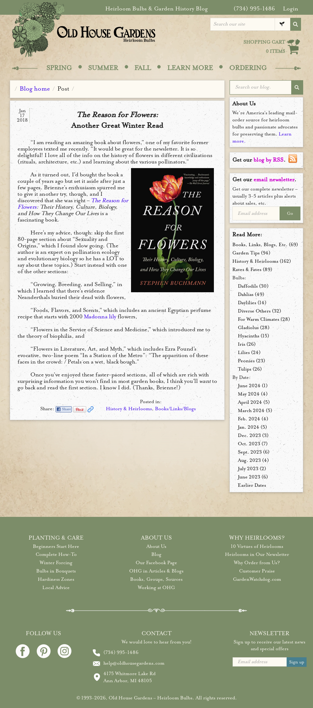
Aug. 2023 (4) (253, 460)
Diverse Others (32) (259, 311)
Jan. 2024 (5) (252, 427)
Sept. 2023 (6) (253, 452)
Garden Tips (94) (251, 253)
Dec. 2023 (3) (253, 435)
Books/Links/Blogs (175, 409)
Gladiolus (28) (253, 327)
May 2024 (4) (253, 394)
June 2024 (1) (253, 386)
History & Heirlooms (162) (261, 261)
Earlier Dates (252, 485)
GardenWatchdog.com (257, 579)
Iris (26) (247, 344)
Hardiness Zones (56, 579)
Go (290, 213)
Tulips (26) (250, 369)
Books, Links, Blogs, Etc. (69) (265, 245)
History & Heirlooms (129, 409)
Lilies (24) (249, 352)
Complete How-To (56, 554)
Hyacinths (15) (253, 336)
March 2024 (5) (255, 410)
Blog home (35, 88)
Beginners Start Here (56, 546)
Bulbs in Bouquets (56, 571)
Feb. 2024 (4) (253, 419)
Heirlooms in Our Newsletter (257, 554)
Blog (156, 554)
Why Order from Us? (257, 563)
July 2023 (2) (252, 469)
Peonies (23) (251, 361)
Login (290, 8)
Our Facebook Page (156, 563)
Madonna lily (100, 316)
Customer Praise (257, 571)
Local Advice (56, 587)
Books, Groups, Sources (156, 579)
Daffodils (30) (253, 286)
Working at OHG (156, 587)
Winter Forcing (56, 563)
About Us (156, 546)
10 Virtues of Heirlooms (257, 546)
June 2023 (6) (253, 477)
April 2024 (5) (254, 402)
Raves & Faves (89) (252, 269)
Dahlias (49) (251, 294)
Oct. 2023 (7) (253, 444)
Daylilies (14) (252, 303)
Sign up (296, 662)
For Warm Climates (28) (264, 319)
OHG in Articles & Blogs (156, 571)
